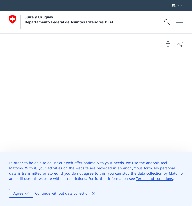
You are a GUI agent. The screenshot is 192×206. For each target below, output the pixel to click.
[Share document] (180, 44)
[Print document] (168, 44)
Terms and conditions (154, 178)
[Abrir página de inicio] (61, 23)
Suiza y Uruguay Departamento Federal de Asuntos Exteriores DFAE (69, 19)
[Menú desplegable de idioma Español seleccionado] (177, 6)
